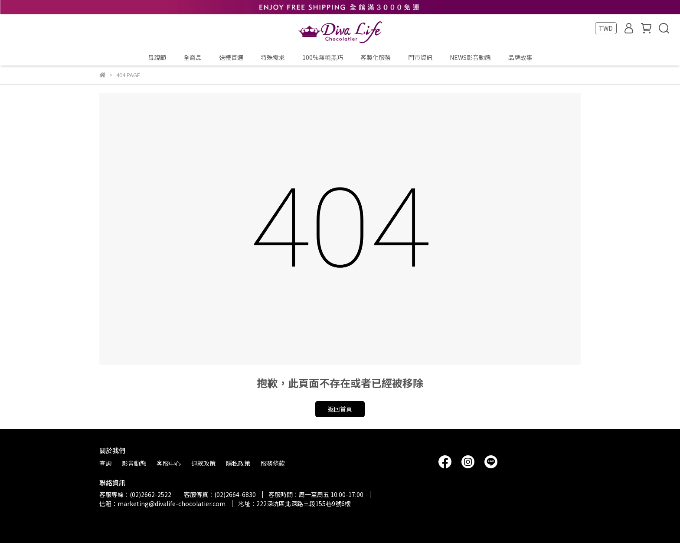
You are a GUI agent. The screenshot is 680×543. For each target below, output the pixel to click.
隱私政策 (238, 463)
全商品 (192, 57)
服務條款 (273, 463)
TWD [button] (606, 28)
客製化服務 (375, 57)
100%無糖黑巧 (322, 57)
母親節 (157, 57)
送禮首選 (231, 57)
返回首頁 (340, 409)
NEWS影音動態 (470, 57)
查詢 (105, 463)
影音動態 (134, 463)
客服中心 (169, 463)
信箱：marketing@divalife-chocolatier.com (162, 503)
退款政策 (203, 463)
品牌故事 (520, 57)
